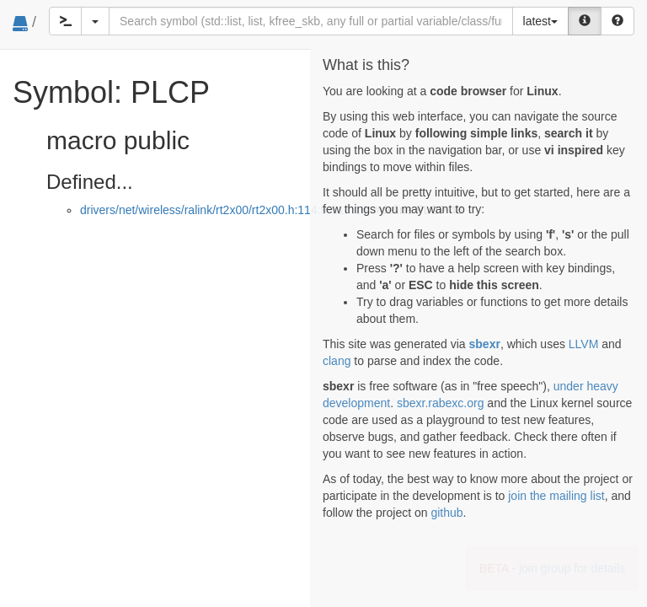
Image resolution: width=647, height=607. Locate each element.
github (446, 512)
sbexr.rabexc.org (440, 403)
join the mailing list (556, 495)
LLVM (584, 344)
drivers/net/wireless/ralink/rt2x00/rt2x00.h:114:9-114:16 (223, 210)
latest (540, 21)
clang (336, 361)
